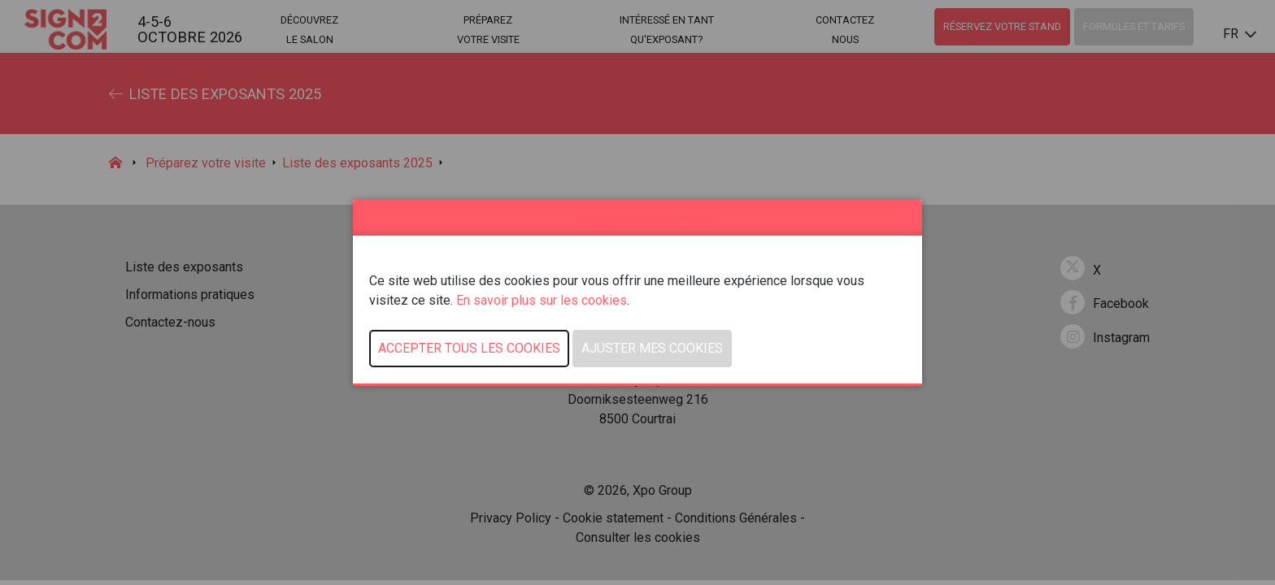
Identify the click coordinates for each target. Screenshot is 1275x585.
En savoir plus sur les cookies (541, 300)
